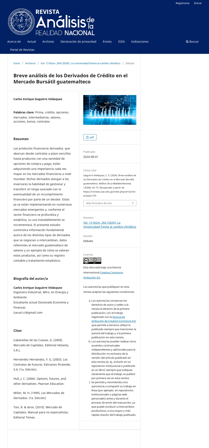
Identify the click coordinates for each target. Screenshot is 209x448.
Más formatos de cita (99, 203)
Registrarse (182, 3)
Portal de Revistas (22, 50)
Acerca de (14, 41)
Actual (31, 41)
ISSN (121, 41)
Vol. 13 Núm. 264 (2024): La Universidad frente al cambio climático (80, 63)
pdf (91, 137)
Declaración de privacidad (78, 41)
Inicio (16, 63)
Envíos (107, 41)
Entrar (198, 3)
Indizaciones (140, 41)
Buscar (192, 41)
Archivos (48, 41)
